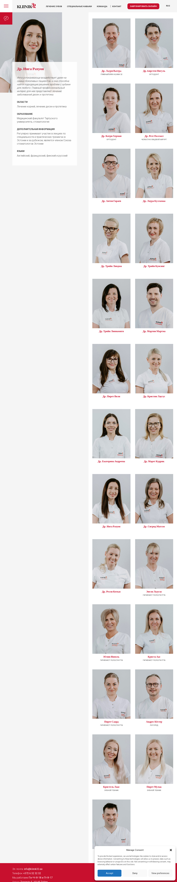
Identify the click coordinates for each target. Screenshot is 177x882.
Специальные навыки (79, 6)
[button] (170, 850)
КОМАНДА (102, 6)
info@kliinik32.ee (33, 869)
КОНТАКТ (116, 6)
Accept (109, 873)
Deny (135, 873)
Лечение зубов (54, 6)
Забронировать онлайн (143, 6)
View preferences (160, 873)
